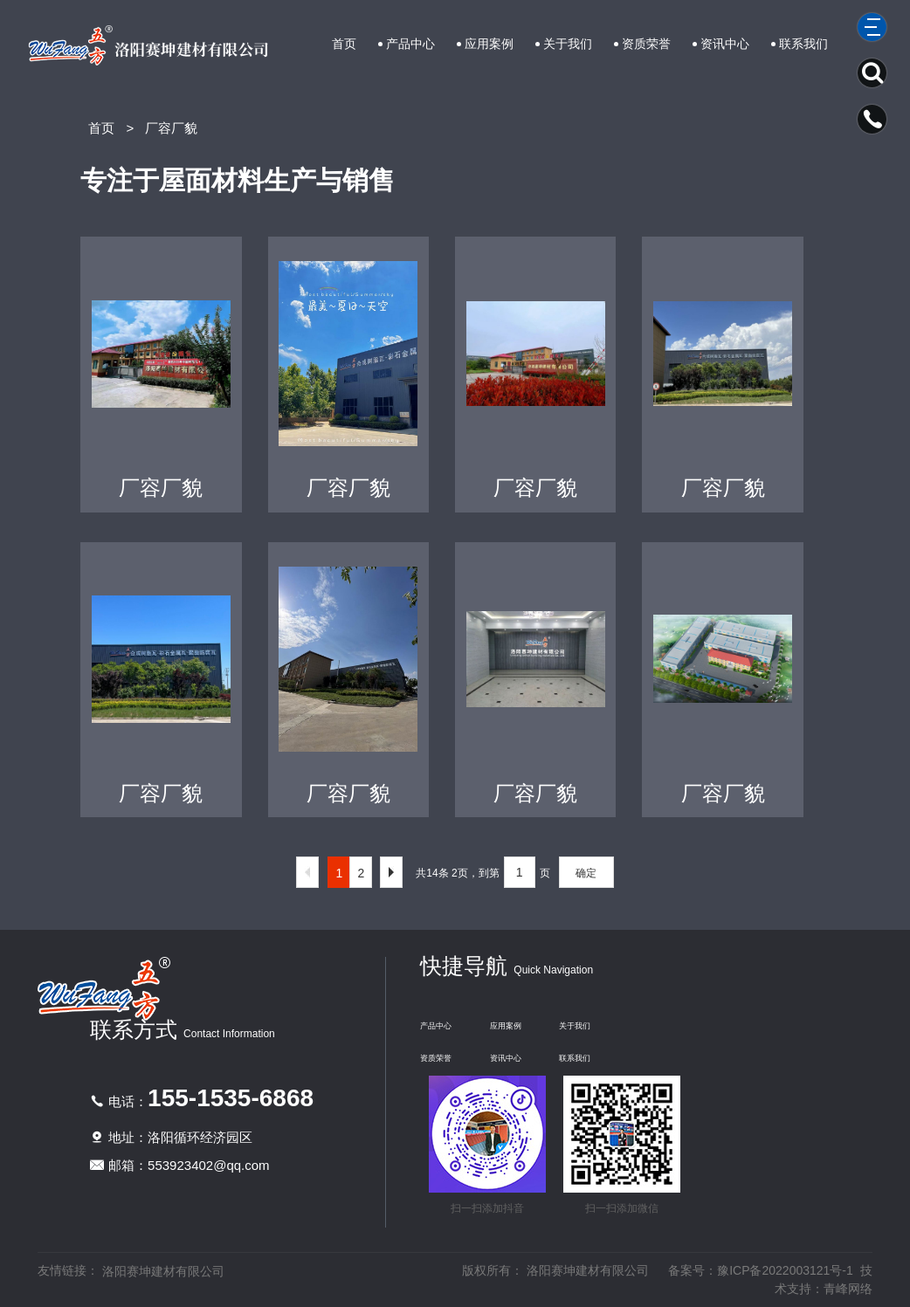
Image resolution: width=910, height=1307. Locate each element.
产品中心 (410, 44)
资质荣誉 (646, 44)
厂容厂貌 (171, 127)
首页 (344, 44)
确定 (586, 873)
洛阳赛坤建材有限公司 (163, 1271)
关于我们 (567, 44)
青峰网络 (848, 1289)
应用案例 (489, 44)
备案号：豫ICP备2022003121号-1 (760, 1270)
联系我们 (803, 44)
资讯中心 (724, 44)
